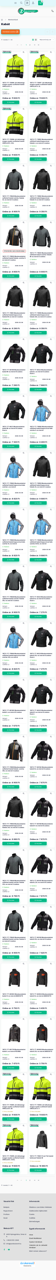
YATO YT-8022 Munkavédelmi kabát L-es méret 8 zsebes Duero (41, 371)
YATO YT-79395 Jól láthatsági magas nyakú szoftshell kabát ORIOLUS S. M (13, 1106)
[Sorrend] (46, 40)
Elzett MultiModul (35, 1238)
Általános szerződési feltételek (40, 1207)
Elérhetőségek (34, 1221)
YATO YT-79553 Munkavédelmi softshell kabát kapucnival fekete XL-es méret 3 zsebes (41, 485)
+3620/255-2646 (12, 1240)
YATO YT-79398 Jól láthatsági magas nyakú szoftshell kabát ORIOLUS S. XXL (13, 141)
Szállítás (32, 1218)
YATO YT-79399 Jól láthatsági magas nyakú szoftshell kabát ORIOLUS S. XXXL (13, 1158)
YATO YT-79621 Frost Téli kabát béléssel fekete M (41, 1157)
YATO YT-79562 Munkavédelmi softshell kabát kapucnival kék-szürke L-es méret (13, 485)
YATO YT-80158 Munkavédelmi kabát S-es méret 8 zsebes (41, 825)
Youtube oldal (9, 1249)
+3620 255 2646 (52, 11)
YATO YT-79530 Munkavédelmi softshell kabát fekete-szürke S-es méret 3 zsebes (14, 258)
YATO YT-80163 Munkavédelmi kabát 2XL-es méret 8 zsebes (41, 938)
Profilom (7, 1214)
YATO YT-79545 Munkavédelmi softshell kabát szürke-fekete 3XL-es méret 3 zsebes (13, 598)
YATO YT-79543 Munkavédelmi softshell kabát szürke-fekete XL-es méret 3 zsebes (13, 198)
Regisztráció (8, 1211)
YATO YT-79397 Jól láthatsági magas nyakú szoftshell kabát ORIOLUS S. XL (41, 84)
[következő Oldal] (34, 45)
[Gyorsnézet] (23, 52)
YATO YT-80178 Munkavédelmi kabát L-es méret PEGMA (13, 1050)
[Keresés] (21, 3)
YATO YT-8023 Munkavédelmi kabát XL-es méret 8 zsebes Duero (41, 598)
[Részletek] (10, 102)
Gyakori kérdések (35, 1242)
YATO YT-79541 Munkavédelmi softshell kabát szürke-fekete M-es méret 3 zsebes (41, 254)
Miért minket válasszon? (38, 1251)
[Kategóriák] (15, 3)
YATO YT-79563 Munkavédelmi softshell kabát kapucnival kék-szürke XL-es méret (13, 542)
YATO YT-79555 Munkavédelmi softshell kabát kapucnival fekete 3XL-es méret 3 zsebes (41, 315)
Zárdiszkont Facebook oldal (4, 1249)
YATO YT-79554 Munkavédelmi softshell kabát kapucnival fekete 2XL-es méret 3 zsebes (13, 825)
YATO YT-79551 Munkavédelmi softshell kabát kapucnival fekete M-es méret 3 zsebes (13, 315)
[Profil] (33, 3)
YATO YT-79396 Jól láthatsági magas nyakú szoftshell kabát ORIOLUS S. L (13, 84)
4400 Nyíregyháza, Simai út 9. (16, 1235)
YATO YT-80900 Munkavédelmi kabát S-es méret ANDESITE (14, 995)
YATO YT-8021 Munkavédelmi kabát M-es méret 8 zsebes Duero (13, 428)
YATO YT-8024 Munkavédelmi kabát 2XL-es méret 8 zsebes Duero (41, 655)
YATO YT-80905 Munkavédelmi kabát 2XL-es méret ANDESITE (41, 1050)
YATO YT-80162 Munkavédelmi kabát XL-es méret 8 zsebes (41, 768)
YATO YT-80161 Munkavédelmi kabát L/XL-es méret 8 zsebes (41, 881)
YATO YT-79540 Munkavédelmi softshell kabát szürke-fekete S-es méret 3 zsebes (14, 939)
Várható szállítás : (6, 92)
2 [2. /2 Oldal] (29, 45)
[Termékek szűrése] (27, 3)
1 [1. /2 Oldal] (26, 45)
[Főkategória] (2, 20)
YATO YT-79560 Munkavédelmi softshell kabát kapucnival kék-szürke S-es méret (41, 428)
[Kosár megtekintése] (40, 3)
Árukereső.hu (27, 1266)
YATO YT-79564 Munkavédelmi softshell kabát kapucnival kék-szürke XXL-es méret (13, 655)
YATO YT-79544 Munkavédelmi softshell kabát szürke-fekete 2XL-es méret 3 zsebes (13, 882)
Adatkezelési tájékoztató (38, 1211)
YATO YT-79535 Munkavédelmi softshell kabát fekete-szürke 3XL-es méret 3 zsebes (13, 769)
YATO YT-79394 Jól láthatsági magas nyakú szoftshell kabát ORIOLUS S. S (41, 1106)
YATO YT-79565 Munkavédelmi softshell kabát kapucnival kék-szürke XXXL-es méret (41, 542)
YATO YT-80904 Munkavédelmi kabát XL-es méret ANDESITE (41, 995)
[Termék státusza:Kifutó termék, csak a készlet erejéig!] (14, 251)
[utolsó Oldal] (38, 45)
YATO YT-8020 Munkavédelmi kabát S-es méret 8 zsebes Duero (41, 712)
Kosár (6, 1218)
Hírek (31, 1235)
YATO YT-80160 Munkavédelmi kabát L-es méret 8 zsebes (14, 711)
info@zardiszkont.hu (13, 1244)
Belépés (6, 1207)
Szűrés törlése (52, 31)
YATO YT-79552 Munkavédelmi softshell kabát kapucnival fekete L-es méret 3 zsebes (41, 141)
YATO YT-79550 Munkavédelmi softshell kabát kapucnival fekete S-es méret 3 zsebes (41, 198)
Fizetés (31, 1214)
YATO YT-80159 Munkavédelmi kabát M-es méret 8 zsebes (13, 371)
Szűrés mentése (47, 31)
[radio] (36, 40)
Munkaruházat (13, 20)
